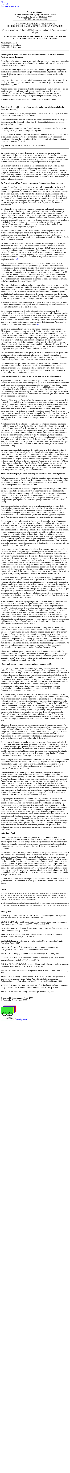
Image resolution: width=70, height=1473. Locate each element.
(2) (38, 324)
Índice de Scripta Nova (10, 6)
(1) (17, 259)
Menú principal (4, 3)
